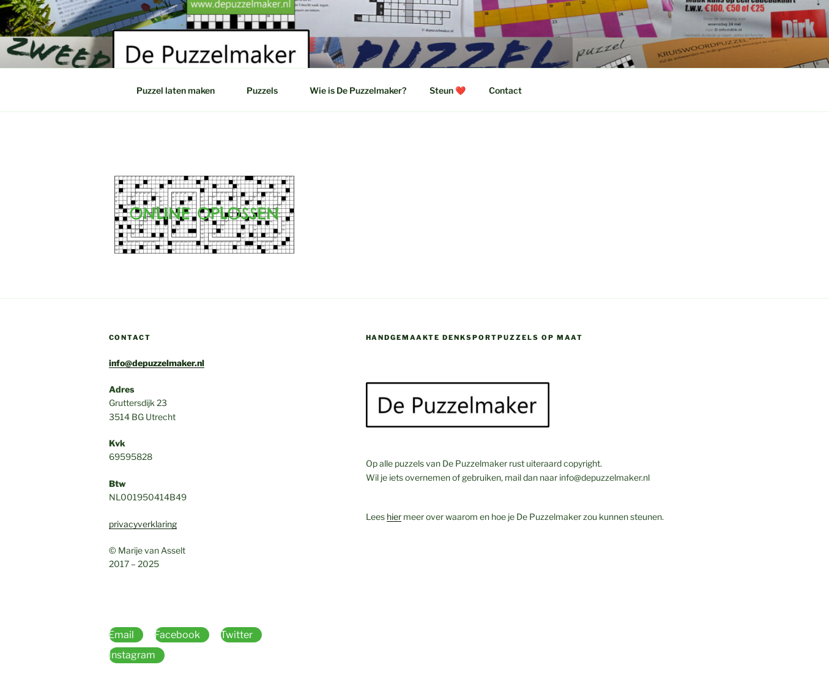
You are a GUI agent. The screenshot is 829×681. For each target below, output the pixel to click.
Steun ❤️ (447, 90)
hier (394, 516)
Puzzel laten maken (181, 90)
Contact (505, 90)
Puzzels (268, 90)
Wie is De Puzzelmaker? (358, 90)
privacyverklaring (143, 524)
